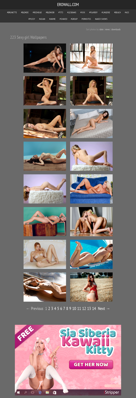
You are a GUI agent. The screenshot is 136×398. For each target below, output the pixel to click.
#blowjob (50, 12)
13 (89, 308)
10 (74, 308)
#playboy (93, 12)
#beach (117, 12)
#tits (60, 12)
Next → (104, 308)
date (101, 29)
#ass (127, 12)
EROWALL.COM (68, 4)
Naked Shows (101, 19)
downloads (116, 29)
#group (74, 19)
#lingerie (106, 12)
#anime (52, 19)
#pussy (32, 19)
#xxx (82, 12)
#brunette (12, 12)
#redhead (37, 12)
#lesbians (71, 12)
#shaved (63, 19)
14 (94, 308)
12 (84, 308)
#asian (42, 19)
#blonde (25, 12)
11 (79, 308)
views (107, 29)
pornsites (86, 19)
